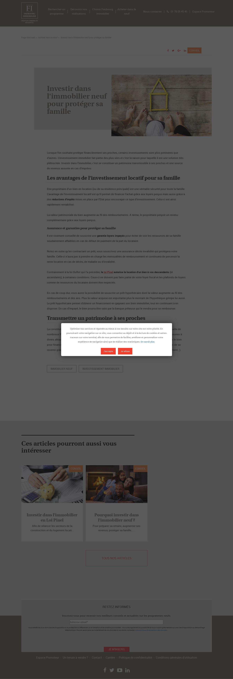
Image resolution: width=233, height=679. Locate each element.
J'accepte (108, 351)
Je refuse (125, 351)
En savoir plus (148, 341)
